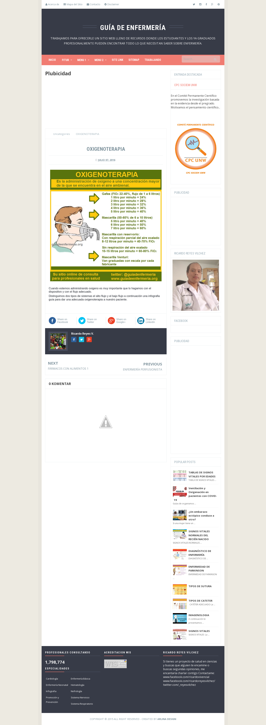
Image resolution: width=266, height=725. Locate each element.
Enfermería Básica (80, 678)
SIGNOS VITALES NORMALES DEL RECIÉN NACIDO (199, 535)
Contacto (93, 4)
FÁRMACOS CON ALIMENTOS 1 (68, 369)
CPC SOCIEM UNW (185, 85)
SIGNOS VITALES (199, 631)
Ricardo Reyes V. (82, 333)
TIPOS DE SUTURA (200, 586)
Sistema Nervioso (80, 697)
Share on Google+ (121, 320)
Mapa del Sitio (73, 4)
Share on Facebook (62, 320)
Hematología (77, 684)
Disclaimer (111, 4)
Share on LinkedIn (151, 320)
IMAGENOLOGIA (199, 615)
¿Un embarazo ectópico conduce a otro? (201, 515)
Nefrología (76, 691)
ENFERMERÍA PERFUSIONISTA (142, 369)
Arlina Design (166, 719)
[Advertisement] (106, 104)
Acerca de (52, 4)
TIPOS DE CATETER (200, 600)
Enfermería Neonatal (57, 684)
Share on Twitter (92, 320)
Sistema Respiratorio (82, 703)
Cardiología (52, 678)
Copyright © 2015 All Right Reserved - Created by (133, 719)
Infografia (51, 691)
